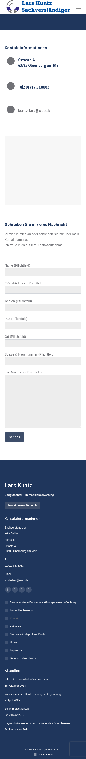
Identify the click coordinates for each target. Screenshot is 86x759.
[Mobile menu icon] (78, 7)
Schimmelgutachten (17, 708)
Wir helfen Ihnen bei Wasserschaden (27, 679)
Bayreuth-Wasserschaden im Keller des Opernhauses (37, 723)
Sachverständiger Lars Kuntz (27, 634)
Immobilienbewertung (23, 610)
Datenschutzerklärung (23, 658)
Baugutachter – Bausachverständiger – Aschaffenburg (43, 602)
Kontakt (14, 618)
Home (13, 642)
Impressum (16, 650)
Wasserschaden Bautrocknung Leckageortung (33, 694)
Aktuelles (15, 626)
